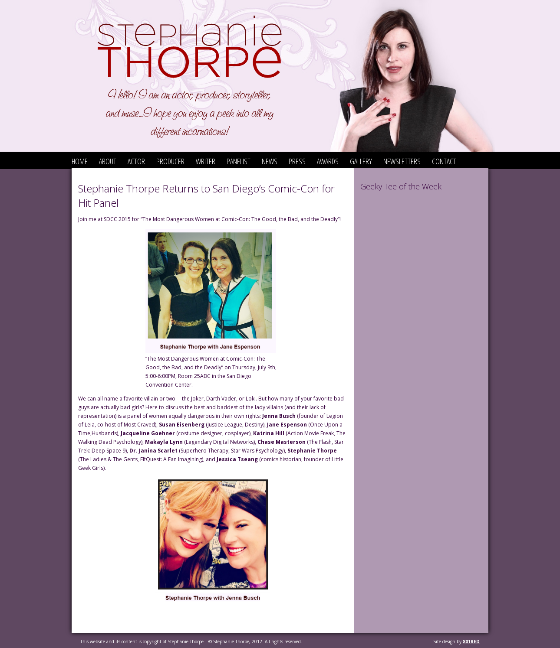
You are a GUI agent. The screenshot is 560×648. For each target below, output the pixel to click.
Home (80, 161)
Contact (444, 161)
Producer (170, 161)
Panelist (238, 161)
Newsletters (402, 161)
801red (471, 641)
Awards (328, 161)
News (269, 161)
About (107, 161)
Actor (136, 161)
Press (297, 161)
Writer (205, 161)
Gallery (361, 161)
